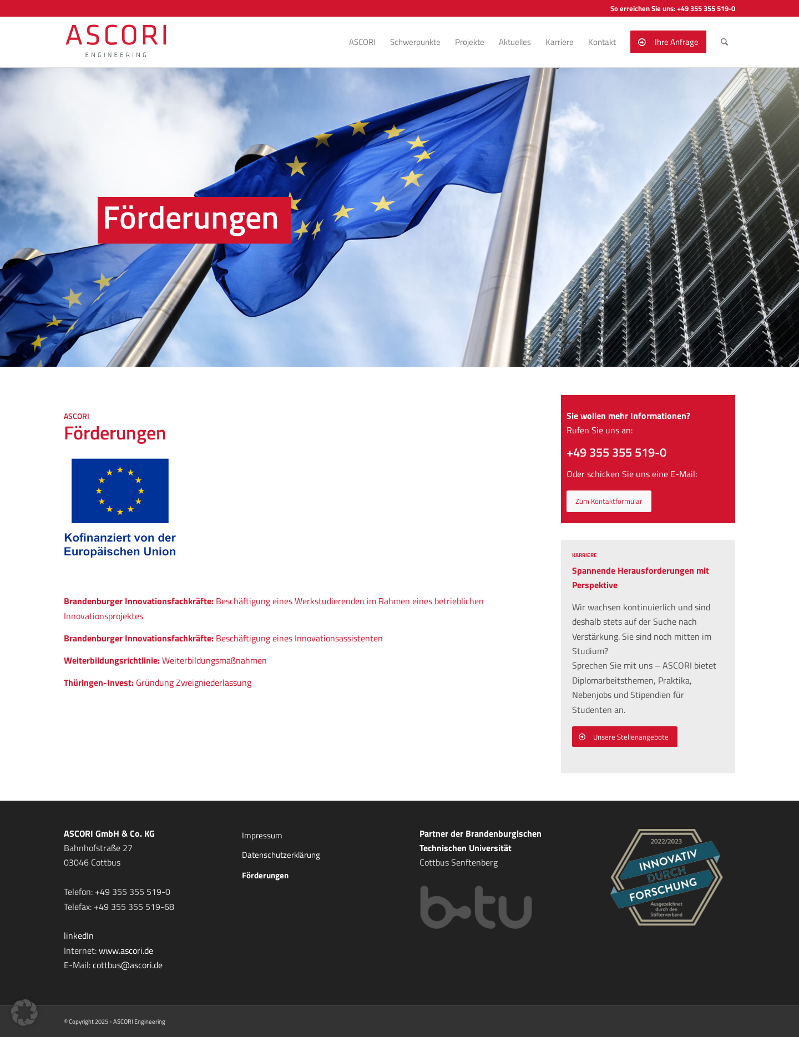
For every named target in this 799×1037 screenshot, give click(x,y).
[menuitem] (362, 42)
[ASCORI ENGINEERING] (129, 42)
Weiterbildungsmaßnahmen (165, 660)
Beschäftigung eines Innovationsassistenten (223, 638)
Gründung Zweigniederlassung (157, 682)
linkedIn (79, 935)
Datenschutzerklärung (281, 854)
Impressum (262, 835)
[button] (24, 1012)
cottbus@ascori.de (128, 965)
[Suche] (724, 42)
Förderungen (265, 875)
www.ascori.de (126, 950)
